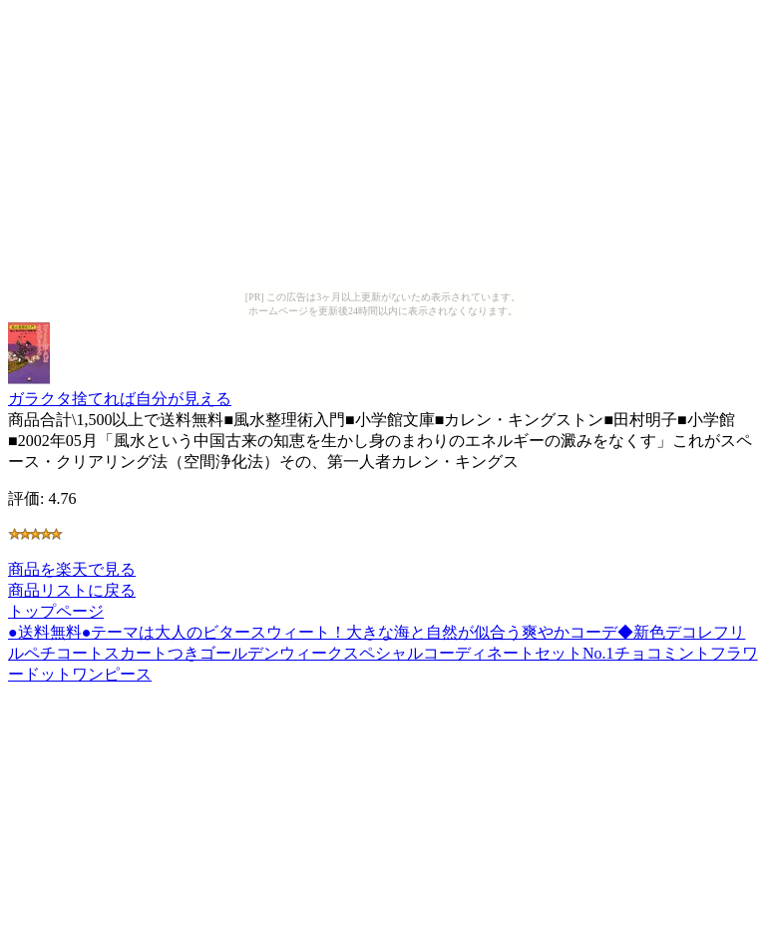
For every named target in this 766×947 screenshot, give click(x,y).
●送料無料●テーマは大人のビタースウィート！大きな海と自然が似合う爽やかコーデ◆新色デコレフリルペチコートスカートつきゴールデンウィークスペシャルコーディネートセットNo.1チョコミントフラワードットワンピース (383, 653)
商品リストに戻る (72, 590)
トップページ (56, 611)
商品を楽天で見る (72, 569)
